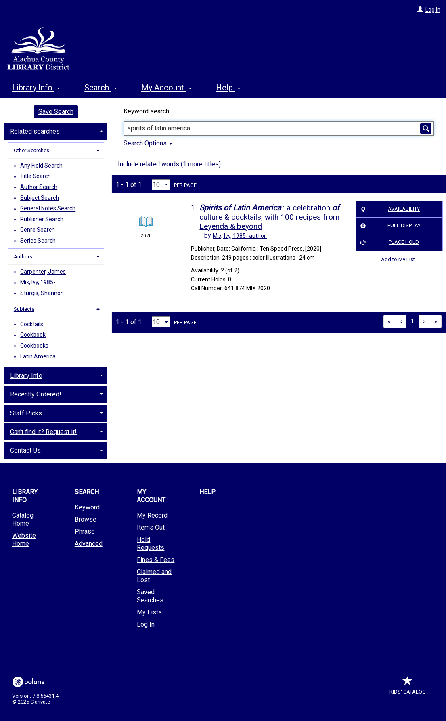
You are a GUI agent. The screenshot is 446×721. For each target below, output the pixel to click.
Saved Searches (150, 596)
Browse (85, 519)
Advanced (89, 543)
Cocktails (31, 324)
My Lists (149, 612)
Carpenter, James (43, 271)
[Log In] (420, 9)
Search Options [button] (148, 143)
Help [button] (228, 87)
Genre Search (37, 230)
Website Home (24, 539)
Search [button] (100, 87)
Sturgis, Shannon (42, 293)
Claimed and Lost (154, 576)
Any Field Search (41, 165)
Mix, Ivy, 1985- (37, 282)
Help (207, 492)
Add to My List (398, 259)
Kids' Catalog (407, 688)
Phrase (85, 531)
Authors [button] (23, 257)
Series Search (38, 240)
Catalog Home (23, 519)
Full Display (389, 226)
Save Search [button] (55, 111)
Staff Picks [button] (26, 413)
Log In (432, 9)
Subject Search (39, 198)
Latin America (38, 356)
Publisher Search (41, 219)
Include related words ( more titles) (169, 164)
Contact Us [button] (25, 450)
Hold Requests (150, 543)
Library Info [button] (36, 87)
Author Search (38, 187)
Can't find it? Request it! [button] (43, 432)
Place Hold (388, 242)
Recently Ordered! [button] (35, 394)
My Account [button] (166, 87)
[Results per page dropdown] (161, 184)
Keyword (87, 507)
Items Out (151, 527)
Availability (389, 209)
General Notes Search (47, 208)
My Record (152, 515)
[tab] (55, 131)
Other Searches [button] (31, 150)
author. (240, 236)
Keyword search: (148, 111)
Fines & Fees (155, 560)
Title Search (35, 176)
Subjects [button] (24, 309)
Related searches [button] (35, 131)
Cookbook (33, 335)
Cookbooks (34, 345)
